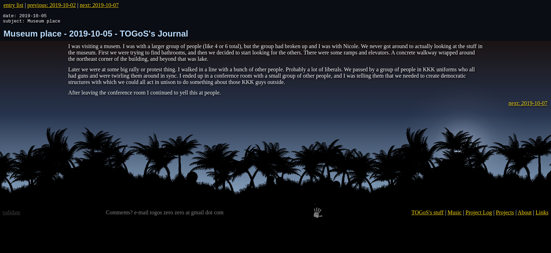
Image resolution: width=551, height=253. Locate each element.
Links (542, 215)
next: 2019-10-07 (99, 5)
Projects (505, 215)
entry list (13, 5)
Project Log (479, 215)
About (525, 215)
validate (11, 215)
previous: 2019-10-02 (51, 5)
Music (455, 215)
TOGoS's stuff (427, 215)
